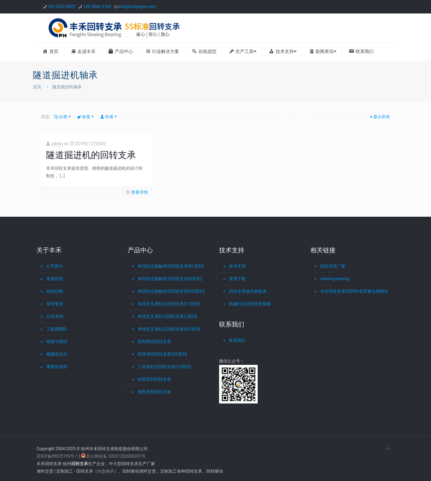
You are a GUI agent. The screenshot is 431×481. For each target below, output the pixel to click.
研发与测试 (56, 341)
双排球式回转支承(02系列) (162, 354)
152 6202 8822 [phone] (61, 6)
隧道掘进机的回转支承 (91, 155)
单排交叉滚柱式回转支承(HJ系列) (169, 329)
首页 (37, 86)
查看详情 (139, 192)
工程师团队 (56, 329)
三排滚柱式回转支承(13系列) (164, 366)
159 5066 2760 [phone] (97, 6)
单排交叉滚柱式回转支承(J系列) (167, 316)
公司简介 (54, 266)
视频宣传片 (56, 354)
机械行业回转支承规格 (250, 303)
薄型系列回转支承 (154, 391)
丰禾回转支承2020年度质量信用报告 (354, 291)
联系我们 (237, 340)
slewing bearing (335, 278)
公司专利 (54, 316)
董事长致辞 (56, 366)
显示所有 (379, 116)
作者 (109, 116)
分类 (63, 116)
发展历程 (54, 278)
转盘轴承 (105, 471)
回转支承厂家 (332, 266)
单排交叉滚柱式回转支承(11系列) (169, 303)
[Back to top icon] (388, 448)
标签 (86, 116)
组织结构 (54, 291)
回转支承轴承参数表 (248, 291)
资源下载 (237, 278)
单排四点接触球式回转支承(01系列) (171, 266)
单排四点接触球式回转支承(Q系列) (170, 278)
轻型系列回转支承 (154, 379)
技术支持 (237, 266)
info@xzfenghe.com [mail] (137, 6)
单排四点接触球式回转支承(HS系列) (171, 291)
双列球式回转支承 (154, 341)
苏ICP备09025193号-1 (58, 456)
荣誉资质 (54, 303)
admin (57, 143)
